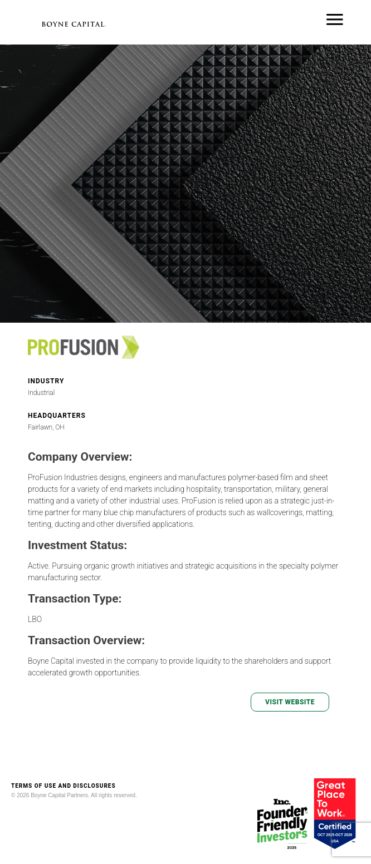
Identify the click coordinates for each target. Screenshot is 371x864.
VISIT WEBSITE (290, 702)
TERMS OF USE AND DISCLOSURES (63, 786)
